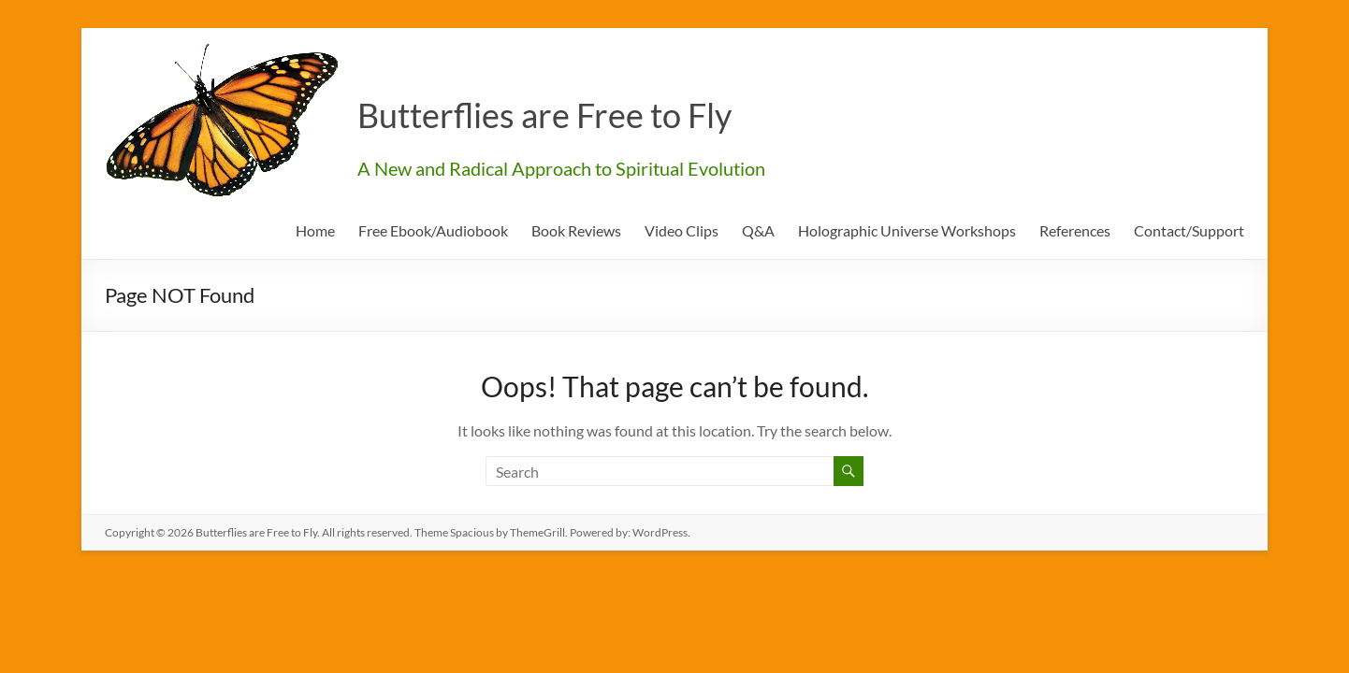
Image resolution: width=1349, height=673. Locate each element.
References (1074, 230)
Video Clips (681, 230)
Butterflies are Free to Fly (544, 115)
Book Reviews (576, 230)
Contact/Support (1189, 230)
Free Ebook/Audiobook (433, 230)
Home (315, 230)
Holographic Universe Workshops (907, 230)
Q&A (758, 230)
